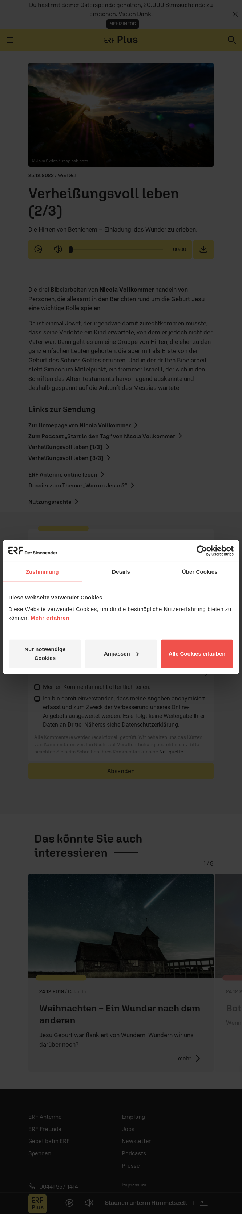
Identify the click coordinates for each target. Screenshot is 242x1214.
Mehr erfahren (50, 617)
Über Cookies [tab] (200, 572)
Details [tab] (121, 572)
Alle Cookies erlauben (197, 653)
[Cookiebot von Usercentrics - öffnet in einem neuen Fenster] (202, 550)
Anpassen (121, 653)
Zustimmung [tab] (42, 572)
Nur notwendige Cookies (44, 653)
